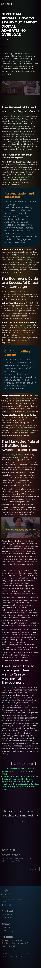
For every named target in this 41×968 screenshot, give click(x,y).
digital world (11, 687)
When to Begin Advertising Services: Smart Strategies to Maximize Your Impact (20, 786)
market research (26, 325)
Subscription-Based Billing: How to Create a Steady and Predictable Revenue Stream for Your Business (19, 779)
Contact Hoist (20, 821)
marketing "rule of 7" (14, 454)
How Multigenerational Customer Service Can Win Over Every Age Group (18, 771)
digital (19, 116)
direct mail (26, 291)
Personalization (23, 430)
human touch (7, 700)
